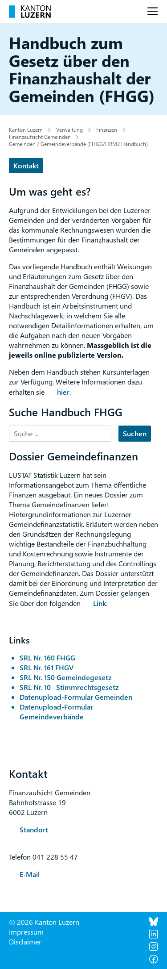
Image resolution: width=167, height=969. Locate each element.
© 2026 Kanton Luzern (44, 922)
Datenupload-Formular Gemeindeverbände (56, 711)
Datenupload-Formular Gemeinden (76, 697)
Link (99, 603)
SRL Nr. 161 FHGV (46, 667)
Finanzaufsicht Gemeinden (40, 136)
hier (63, 392)
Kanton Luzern (26, 129)
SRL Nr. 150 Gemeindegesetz (65, 677)
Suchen (135, 433)
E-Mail (30, 874)
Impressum (26, 931)
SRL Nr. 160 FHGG (47, 657)
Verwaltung (69, 129)
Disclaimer (25, 941)
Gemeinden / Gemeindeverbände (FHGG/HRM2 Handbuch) (78, 143)
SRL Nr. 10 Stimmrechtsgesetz (69, 687)
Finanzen (106, 129)
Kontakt (26, 165)
